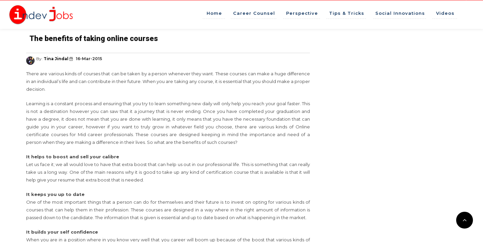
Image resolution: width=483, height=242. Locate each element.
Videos (445, 13)
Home (214, 13)
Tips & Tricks (346, 13)
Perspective (302, 13)
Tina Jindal (56, 58)
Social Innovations (400, 13)
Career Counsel (254, 13)
